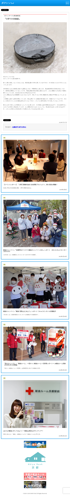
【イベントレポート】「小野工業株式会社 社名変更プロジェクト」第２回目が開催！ (30, 184)
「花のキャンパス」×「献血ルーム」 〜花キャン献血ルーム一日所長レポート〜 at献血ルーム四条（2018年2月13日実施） (34, 364)
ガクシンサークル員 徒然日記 (12, 15)
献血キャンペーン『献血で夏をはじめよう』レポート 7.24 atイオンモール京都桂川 (29, 311)
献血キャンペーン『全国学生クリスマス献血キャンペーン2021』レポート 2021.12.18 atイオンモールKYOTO (35, 250)
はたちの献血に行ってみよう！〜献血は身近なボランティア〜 (23, 431)
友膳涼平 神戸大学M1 (19, 127)
